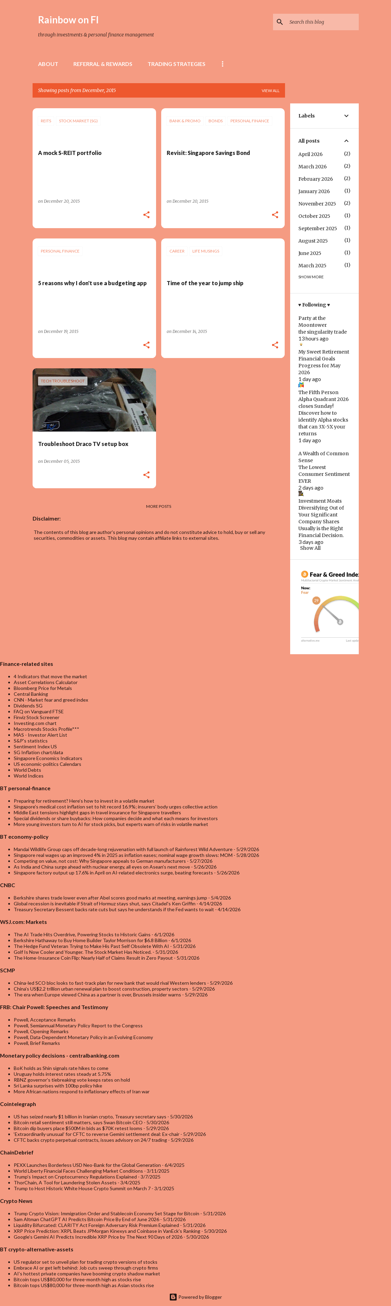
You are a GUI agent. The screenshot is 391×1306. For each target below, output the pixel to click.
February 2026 (315, 179)
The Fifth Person (318, 392)
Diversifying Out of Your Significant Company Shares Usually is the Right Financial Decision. (321, 521)
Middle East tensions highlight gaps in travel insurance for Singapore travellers (97, 812)
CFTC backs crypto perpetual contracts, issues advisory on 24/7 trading (90, 1140)
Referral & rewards (102, 63)
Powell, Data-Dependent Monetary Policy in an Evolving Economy (83, 1037)
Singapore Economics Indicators (48, 758)
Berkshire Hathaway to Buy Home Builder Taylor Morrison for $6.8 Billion (90, 940)
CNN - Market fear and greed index (51, 700)
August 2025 (313, 241)
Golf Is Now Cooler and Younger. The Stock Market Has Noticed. (83, 952)
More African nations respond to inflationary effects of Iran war (82, 1091)
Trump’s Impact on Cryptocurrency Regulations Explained (75, 1177)
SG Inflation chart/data (38, 752)
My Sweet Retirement (323, 352)
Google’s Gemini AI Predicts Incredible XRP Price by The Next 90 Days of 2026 (98, 1237)
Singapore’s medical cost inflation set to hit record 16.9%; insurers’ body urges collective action (115, 807)
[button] (146, 215)
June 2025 (309, 253)
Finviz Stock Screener (36, 717)
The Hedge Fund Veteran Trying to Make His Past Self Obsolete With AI (91, 946)
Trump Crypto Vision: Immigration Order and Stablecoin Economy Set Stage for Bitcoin (106, 1213)
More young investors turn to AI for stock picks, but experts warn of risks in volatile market (111, 824)
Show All (310, 548)
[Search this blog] (323, 22)
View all (271, 90)
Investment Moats (320, 501)
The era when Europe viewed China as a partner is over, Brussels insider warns (97, 994)
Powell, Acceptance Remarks (45, 1020)
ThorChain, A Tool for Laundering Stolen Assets (65, 1182)
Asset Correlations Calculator (46, 682)
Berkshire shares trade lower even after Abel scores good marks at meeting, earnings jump (110, 898)
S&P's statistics (31, 741)
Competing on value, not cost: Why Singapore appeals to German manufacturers (100, 861)
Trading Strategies (176, 63)
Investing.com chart (35, 723)
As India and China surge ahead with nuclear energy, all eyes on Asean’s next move (102, 867)
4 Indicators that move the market (50, 676)
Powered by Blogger (195, 1297)
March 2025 (312, 266)
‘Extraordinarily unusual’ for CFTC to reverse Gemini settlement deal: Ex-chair (96, 1134)
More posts (158, 506)
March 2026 (312, 167)
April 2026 (310, 154)
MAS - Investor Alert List (40, 735)
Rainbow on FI (68, 19)
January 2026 (314, 191)
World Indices (29, 776)
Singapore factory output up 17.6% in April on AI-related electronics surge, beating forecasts (113, 872)
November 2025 (317, 204)
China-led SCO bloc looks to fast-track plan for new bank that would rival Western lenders (110, 983)
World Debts (27, 770)
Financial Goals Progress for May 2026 (319, 366)
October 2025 (314, 216)
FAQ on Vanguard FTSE (39, 711)
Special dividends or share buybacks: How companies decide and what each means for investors (116, 818)
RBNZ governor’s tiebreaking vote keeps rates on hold (72, 1080)
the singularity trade (322, 332)
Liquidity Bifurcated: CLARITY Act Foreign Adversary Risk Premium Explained (96, 1225)
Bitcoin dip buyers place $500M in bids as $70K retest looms (78, 1128)
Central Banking (31, 694)
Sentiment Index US (35, 746)
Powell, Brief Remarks (37, 1043)
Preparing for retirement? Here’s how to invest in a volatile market (84, 801)
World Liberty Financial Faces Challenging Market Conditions (78, 1171)
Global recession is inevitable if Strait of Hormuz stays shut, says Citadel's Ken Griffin (105, 903)
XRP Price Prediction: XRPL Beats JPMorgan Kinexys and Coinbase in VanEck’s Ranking (107, 1231)
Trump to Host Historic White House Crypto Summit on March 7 (82, 1188)
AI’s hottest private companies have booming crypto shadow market (87, 1273)
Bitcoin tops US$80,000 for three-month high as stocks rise (77, 1279)
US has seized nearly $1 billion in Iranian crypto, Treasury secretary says (90, 1116)
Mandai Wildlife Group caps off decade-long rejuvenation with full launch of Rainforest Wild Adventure (123, 849)
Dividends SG (28, 705)
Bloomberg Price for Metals (43, 688)
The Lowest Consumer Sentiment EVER (324, 474)
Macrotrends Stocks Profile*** (46, 729)
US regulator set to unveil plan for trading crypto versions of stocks (85, 1262)
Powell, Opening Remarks (41, 1031)
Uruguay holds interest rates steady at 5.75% (62, 1074)
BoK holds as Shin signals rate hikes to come (61, 1068)
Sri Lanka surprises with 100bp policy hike (58, 1086)
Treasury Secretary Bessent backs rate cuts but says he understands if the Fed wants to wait (114, 909)
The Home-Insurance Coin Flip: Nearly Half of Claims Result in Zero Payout (93, 958)
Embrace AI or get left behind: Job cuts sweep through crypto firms (86, 1268)
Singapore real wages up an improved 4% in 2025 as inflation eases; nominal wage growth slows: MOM (123, 855)
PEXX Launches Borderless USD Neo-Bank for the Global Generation (87, 1165)
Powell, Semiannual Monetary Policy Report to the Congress (78, 1025)
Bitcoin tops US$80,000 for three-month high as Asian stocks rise (84, 1285)
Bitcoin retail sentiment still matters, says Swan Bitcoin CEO (78, 1122)
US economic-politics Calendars (47, 764)
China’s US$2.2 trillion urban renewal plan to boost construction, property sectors (101, 989)
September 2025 (317, 228)
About (48, 63)
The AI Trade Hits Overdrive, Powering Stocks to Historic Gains (82, 934)
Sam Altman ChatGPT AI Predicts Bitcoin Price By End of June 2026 (86, 1219)
